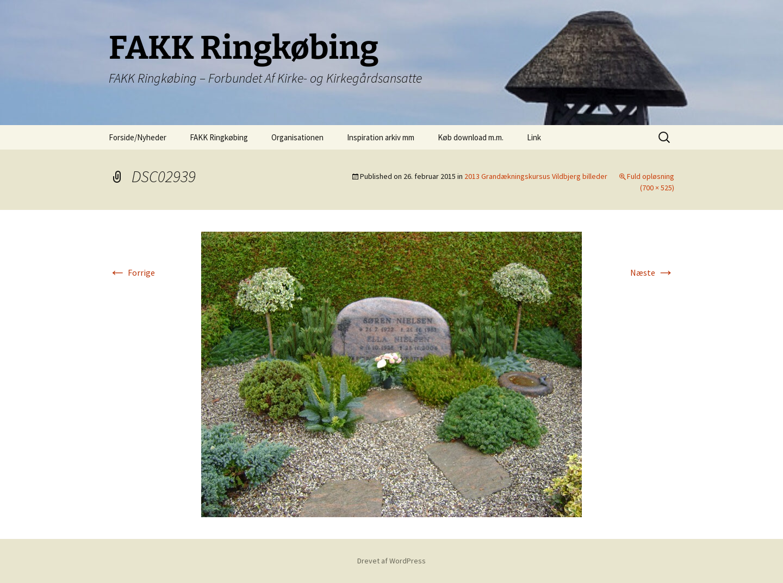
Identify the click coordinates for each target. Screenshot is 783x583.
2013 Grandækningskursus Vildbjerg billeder (535, 176)
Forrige (132, 272)
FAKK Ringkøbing (219, 137)
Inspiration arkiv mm (380, 137)
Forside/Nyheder (137, 137)
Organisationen (297, 137)
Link (534, 137)
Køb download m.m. (471, 137)
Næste (652, 272)
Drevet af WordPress (391, 561)
